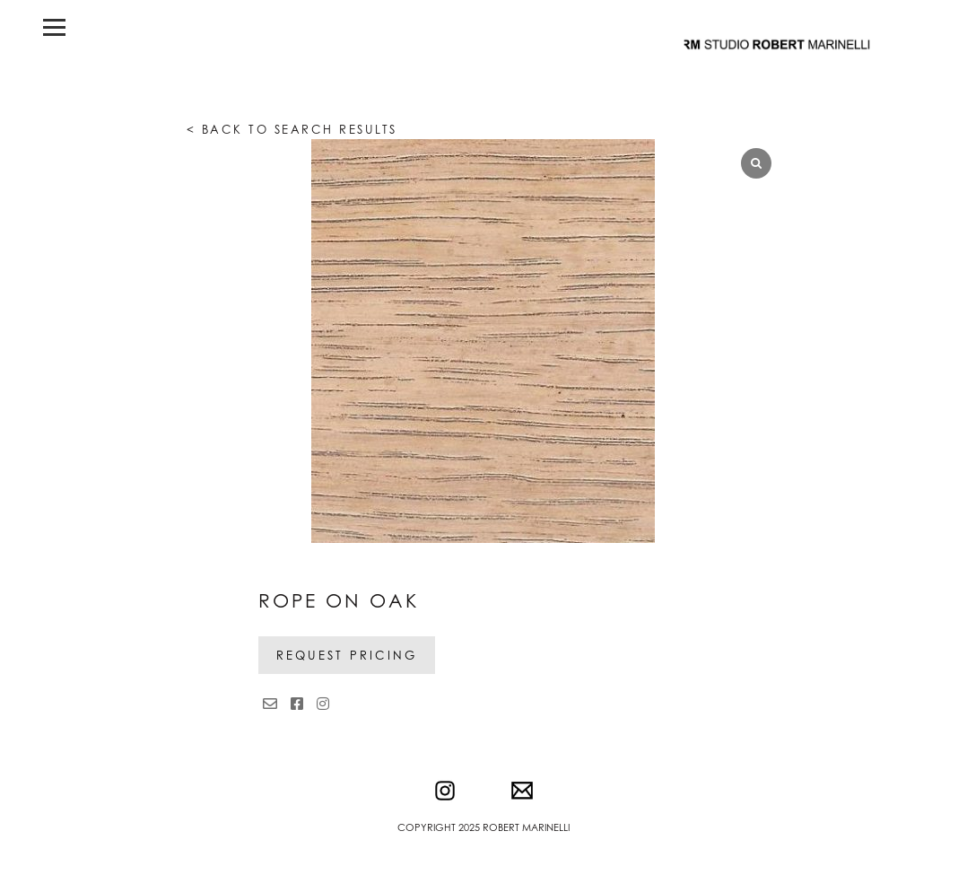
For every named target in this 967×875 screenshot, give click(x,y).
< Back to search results (292, 129)
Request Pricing (346, 655)
